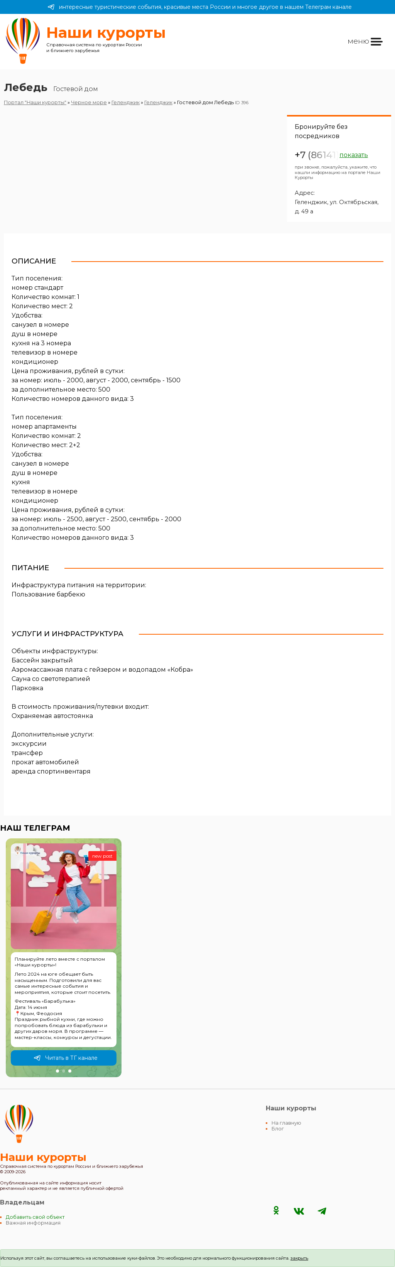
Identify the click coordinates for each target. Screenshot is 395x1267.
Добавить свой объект (35, 1217)
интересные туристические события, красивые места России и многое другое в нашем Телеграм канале (199, 7)
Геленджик (125, 102)
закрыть (299, 1258)
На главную (286, 1123)
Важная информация (33, 1223)
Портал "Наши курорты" (35, 102)
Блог (278, 1129)
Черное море (89, 102)
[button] (57, 1071)
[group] (64, 958)
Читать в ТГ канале (66, 1058)
